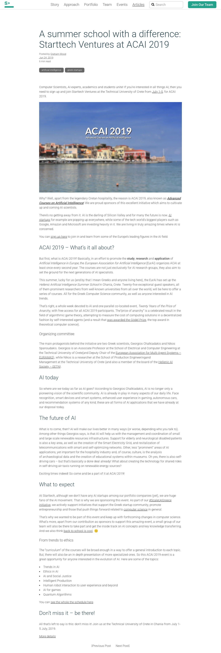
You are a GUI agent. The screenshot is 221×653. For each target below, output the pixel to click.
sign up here (59, 236)
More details (47, 636)
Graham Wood (58, 54)
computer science (135, 509)
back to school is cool (78, 531)
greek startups (77, 70)
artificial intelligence (52, 70)
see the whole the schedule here (72, 602)
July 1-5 (157, 91)
